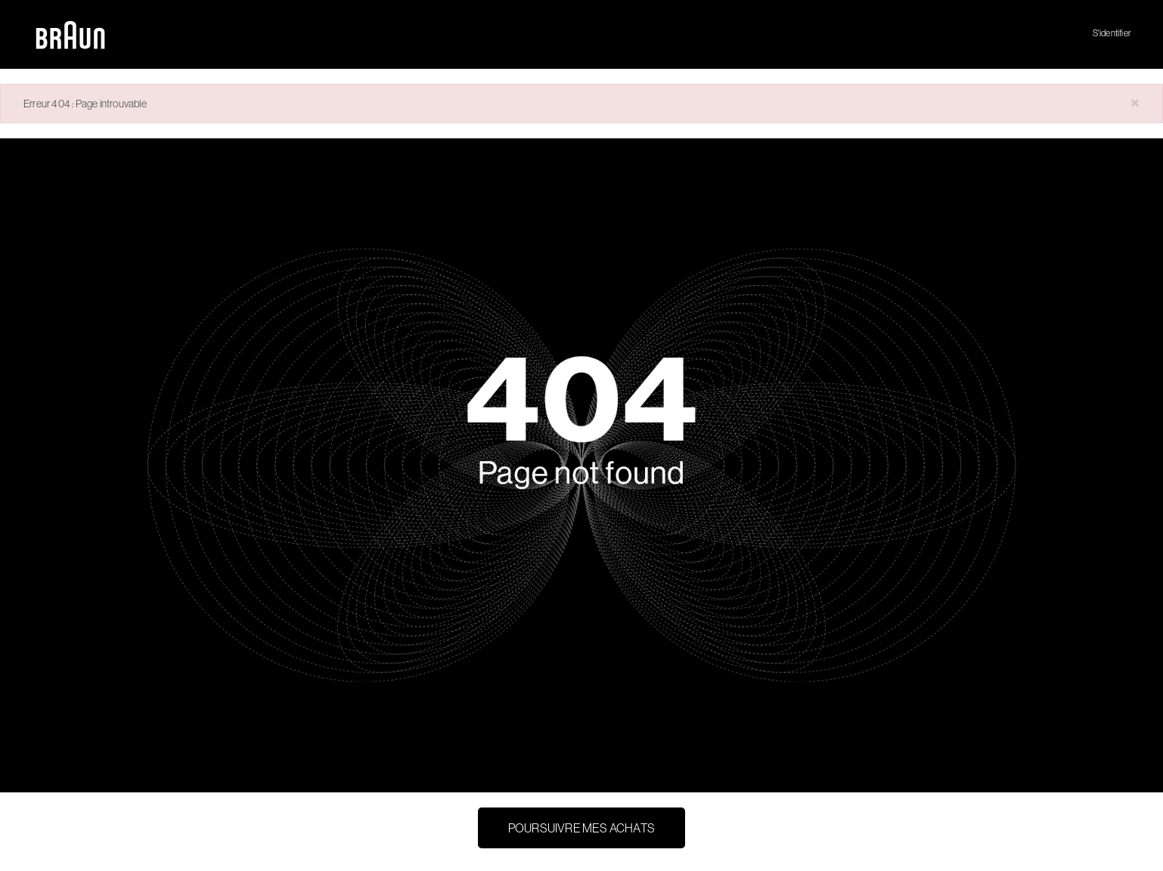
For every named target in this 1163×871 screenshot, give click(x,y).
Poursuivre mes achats (581, 827)
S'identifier (1112, 33)
